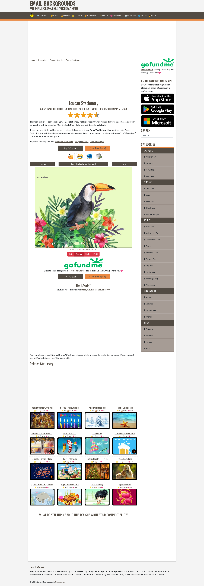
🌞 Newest (54, 15)
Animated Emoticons (64, 141)
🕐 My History (130, 15)
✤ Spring (147, 297)
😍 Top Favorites (91, 15)
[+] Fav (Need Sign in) (97, 148)
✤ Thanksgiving (151, 278)
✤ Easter (147, 246)
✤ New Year (149, 226)
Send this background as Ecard (83, 164)
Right (87, 253)
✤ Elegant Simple (151, 214)
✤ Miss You (149, 201)
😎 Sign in (152, 15)
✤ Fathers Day (150, 259)
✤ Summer (148, 303)
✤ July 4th (148, 265)
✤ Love (147, 195)
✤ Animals (148, 329)
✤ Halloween (149, 272)
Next (124, 164)
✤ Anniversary (150, 156)
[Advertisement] (126, 6)
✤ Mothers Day (151, 252)
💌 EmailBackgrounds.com (88, 249)
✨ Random (104, 15)
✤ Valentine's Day (151, 233)
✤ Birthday (149, 163)
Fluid (95, 253)
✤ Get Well (149, 188)
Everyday (42, 60)
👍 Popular (65, 15)
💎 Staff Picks (42, 15)
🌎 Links (141, 15)
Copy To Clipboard (70, 148)
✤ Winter (148, 316)
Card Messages (97, 141)
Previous (42, 164)
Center (79, 253)
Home (32, 60)
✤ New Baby (149, 169)
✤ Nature (148, 342)
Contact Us (60, 582)
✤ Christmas (149, 285)
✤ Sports (148, 348)
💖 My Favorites (116, 15)
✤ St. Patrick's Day (152, 239)
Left (71, 253)
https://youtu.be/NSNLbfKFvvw (95, 289)
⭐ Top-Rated (77, 15)
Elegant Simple (56, 60)
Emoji (77, 141)
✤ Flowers (148, 335)
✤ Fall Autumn (150, 310)
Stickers (84, 141)
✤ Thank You (149, 208)
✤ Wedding (149, 176)
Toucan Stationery (73, 60)
